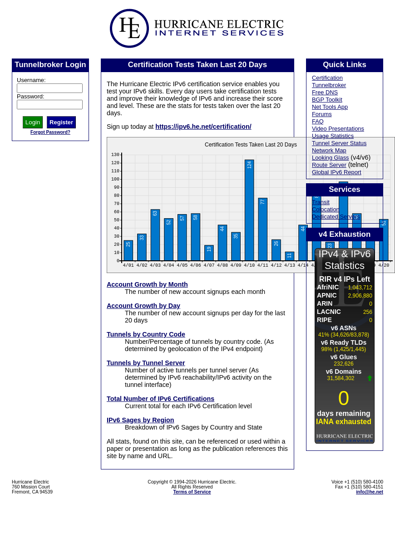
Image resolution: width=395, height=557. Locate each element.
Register (61, 122)
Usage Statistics (333, 135)
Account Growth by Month (147, 284)
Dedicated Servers (336, 216)
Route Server (329, 164)
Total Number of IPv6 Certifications (160, 398)
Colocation (326, 209)
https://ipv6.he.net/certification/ (203, 126)
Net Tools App (330, 106)
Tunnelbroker (329, 85)
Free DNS (325, 92)
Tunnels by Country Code (146, 334)
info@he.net (369, 491)
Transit (321, 202)
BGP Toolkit (327, 99)
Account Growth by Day (143, 305)
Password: (30, 96)
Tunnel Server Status (339, 143)
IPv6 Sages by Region (140, 420)
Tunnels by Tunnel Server (146, 362)
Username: (31, 80)
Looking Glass (330, 157)
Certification (327, 77)
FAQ (318, 121)
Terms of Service (192, 491)
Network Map (329, 150)
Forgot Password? (50, 132)
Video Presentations (338, 128)
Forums (322, 114)
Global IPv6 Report (336, 172)
